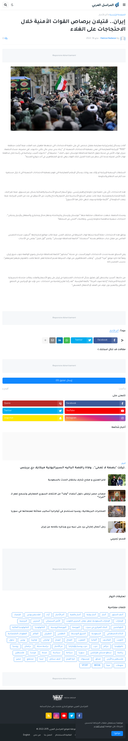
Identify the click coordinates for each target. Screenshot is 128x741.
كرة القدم (70, 659)
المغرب (81, 640)
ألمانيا (94, 640)
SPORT (85, 665)
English (26, 735)
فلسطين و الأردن (115, 659)
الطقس (61, 634)
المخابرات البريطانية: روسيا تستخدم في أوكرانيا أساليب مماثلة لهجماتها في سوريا (58, 511)
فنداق (98, 659)
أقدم (6, 389)
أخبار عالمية (75, 615)
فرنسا (33, 653)
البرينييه (23, 621)
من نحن (37, 735)
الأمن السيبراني (53, 621)
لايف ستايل (54, 659)
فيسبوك (85, 659)
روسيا (15, 646)
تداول (11, 640)
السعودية (96, 634)
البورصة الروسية (58, 627)
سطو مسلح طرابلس (101, 653)
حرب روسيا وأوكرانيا (78, 646)
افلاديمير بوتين (33, 615)
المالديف (107, 640)
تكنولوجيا (118, 646)
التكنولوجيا (40, 627)
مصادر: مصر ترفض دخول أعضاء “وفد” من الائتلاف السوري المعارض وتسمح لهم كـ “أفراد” (58, 496)
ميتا (108, 665)
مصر (18, 659)
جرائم (106, 646)
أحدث (121, 389)
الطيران (48, 634)
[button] (124, 5)
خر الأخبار (58, 646)
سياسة (56, 653)
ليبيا (41, 659)
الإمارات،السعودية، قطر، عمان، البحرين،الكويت (88, 621)
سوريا (81, 653)
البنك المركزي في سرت (96, 627)
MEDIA (97, 665)
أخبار (104, 615)
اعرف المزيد (99, 727)
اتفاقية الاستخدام (63, 735)
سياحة (69, 653)
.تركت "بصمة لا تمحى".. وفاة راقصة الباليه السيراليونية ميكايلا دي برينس (73, 467)
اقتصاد (17, 615)
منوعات (119, 665)
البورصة (76, 627)
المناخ (69, 640)
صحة (44, 653)
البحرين (36, 621)
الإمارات (119, 621)
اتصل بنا (48, 735)
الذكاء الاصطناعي (115, 634)
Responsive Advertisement (64, 56)
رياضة (120, 653)
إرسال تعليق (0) (64, 380)
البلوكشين (118, 627)
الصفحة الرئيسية (118, 15)
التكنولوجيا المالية (20, 627)
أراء (48, 615)
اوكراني (46, 640)
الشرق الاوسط (78, 634)
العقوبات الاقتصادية (17, 634)
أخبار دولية (91, 615)
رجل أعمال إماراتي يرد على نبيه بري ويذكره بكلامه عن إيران (73, 527)
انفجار (57, 640)
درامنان (27, 646)
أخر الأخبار (103, 15)
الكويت (120, 640)
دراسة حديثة (42, 646)
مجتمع (30, 659)
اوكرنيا (34, 640)
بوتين (22, 640)
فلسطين (19, 653)
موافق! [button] (117, 733)
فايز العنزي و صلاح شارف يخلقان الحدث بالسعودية (77, 480)
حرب (95, 646)
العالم (35, 634)
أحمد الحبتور (117, 615)
